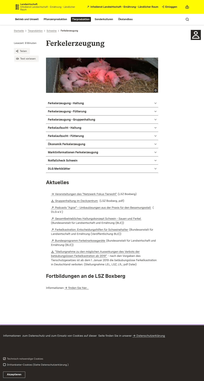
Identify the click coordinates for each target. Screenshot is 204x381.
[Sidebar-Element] (196, 35)
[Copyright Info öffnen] (156, 90)
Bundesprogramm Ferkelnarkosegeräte (80, 240)
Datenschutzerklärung (150, 335)
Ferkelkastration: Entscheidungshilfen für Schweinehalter (91, 229)
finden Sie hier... (78, 287)
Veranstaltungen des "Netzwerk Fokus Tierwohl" (86, 194)
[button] (22, 51)
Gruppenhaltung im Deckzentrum (76, 200)
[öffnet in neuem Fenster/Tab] (122, 7)
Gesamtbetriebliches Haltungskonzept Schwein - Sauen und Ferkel (98, 218)
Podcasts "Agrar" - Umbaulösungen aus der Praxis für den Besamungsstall (103, 207)
